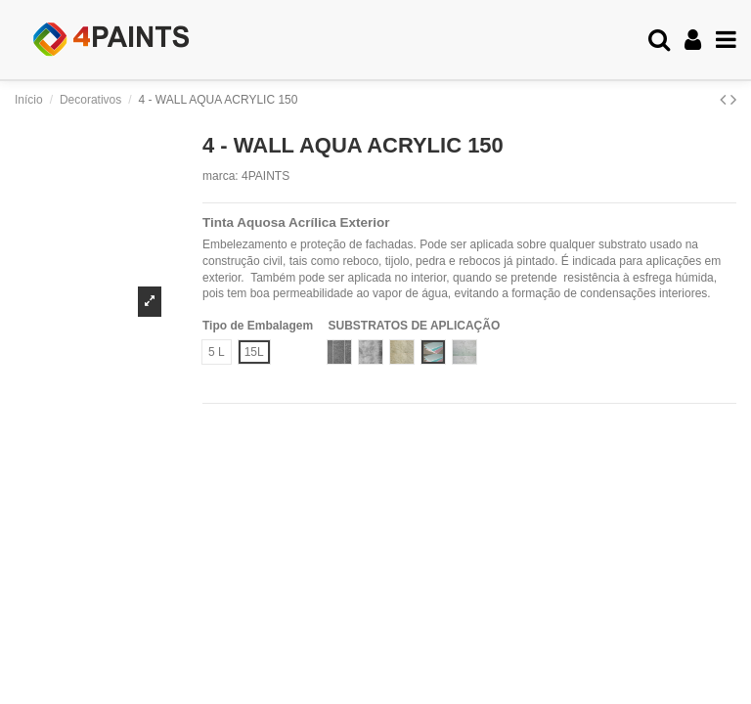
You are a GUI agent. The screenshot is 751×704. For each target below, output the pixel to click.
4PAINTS (265, 176)
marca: (220, 176)
